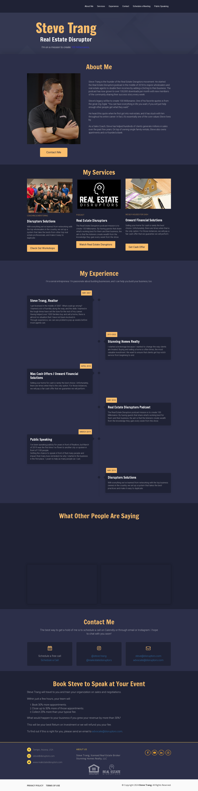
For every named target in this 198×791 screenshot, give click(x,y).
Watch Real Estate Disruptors (95, 244)
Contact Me (53, 152)
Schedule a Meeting (141, 6)
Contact (125, 6)
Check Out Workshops (42, 248)
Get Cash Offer (137, 247)
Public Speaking (161, 6)
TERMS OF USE (53, 785)
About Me (89, 6)
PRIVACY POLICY (35, 785)
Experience (114, 6)
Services (101, 6)
